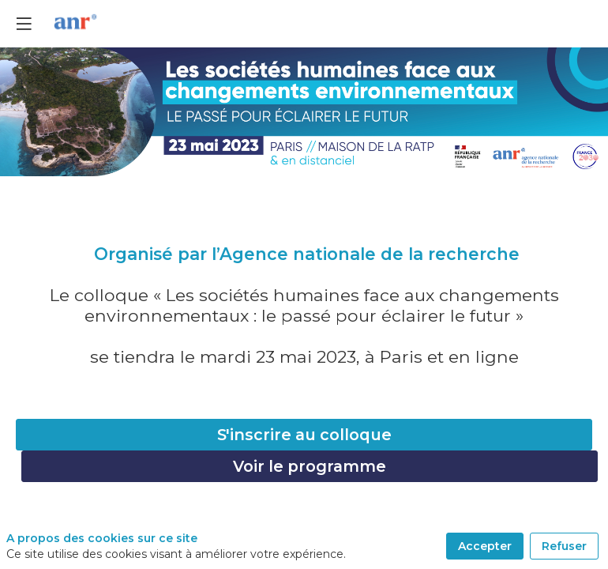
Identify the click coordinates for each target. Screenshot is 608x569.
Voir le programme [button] (309, 466)
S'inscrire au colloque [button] (304, 434)
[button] (23, 23)
